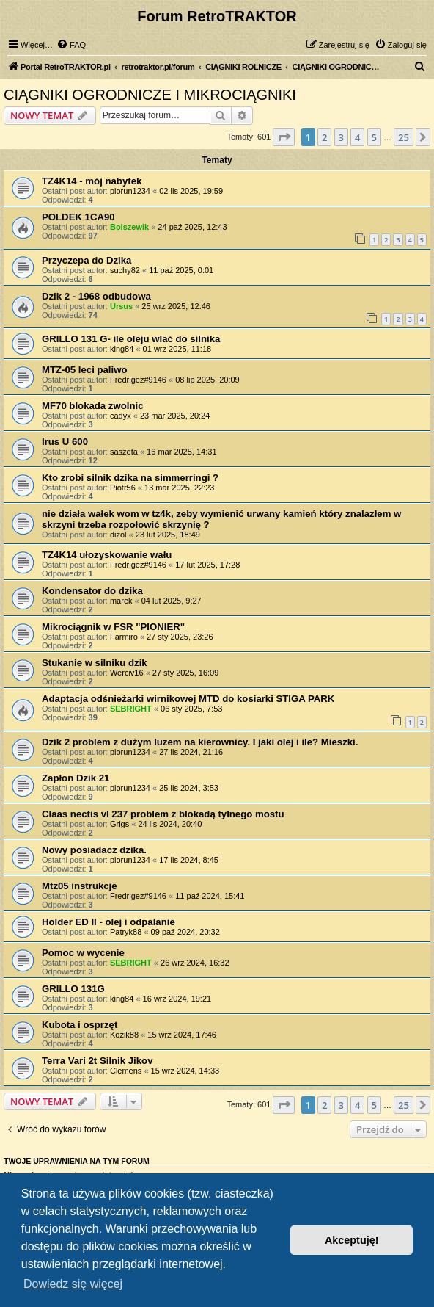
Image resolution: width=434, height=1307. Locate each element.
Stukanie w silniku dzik (94, 662)
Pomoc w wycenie (83, 952)
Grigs (119, 823)
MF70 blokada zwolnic (93, 405)
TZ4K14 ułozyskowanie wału (107, 554)
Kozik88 (124, 1034)
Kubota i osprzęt (79, 1024)
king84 (121, 348)
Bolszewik (129, 226)
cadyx (120, 415)
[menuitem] (71, 45)
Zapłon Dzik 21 (75, 777)
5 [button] (374, 137)
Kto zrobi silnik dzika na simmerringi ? (130, 477)
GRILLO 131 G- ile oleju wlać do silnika (131, 338)
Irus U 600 (65, 441)
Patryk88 (125, 931)
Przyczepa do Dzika (86, 260)
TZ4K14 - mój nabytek (91, 181)
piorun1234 (130, 191)
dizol (118, 534)
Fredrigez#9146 (138, 379)
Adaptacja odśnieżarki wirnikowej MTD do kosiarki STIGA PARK (188, 698)
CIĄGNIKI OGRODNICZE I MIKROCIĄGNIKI (150, 95)
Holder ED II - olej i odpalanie (108, 921)
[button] (284, 137)
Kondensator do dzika (92, 590)
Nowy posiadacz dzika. (94, 849)
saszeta (124, 451)
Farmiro (124, 636)
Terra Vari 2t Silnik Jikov (97, 1060)
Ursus (121, 306)
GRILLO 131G (73, 988)
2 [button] (324, 137)
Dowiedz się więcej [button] (72, 1284)
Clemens (125, 1070)
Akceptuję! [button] (352, 1240)
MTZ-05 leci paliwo (85, 369)
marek (121, 600)
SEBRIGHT (131, 708)
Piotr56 (123, 487)
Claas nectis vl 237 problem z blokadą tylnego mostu (163, 813)
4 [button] (357, 137)
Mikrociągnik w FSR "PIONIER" (113, 626)
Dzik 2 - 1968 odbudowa (96, 296)
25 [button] (403, 137)
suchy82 (125, 270)
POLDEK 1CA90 (78, 216)
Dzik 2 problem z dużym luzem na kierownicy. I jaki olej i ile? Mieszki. (200, 741)
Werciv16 (127, 672)
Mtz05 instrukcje (79, 885)
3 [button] (341, 137)
